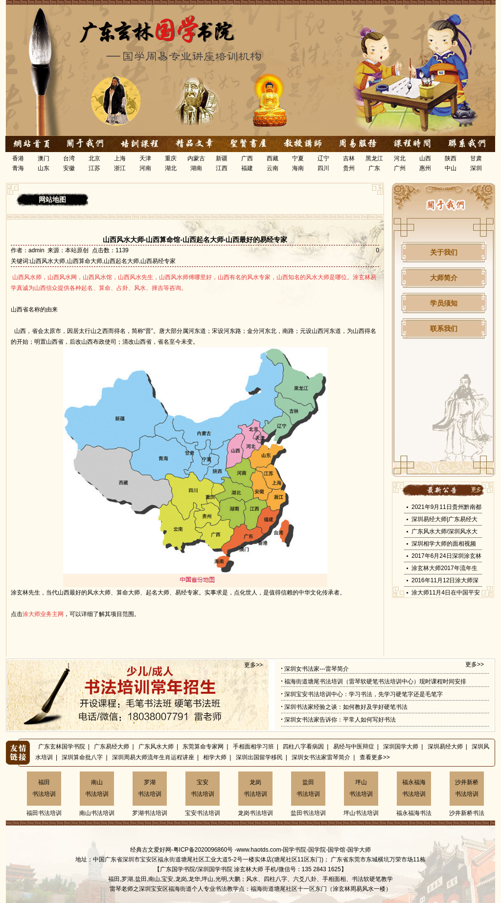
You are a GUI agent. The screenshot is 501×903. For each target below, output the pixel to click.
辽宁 (323, 158)
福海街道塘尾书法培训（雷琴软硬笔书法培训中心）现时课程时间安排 (375, 681)
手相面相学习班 (253, 746)
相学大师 (215, 757)
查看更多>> (375, 757)
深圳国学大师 (400, 746)
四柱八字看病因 (303, 746)
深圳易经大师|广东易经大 (444, 519)
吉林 (349, 158)
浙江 (120, 168)
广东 (374, 168)
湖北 (171, 168)
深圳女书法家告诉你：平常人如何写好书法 (340, 719)
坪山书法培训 (361, 788)
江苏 (94, 168)
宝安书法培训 (202, 788)
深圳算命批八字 (82, 757)
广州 (400, 168)
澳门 (43, 158)
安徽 (69, 168)
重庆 (171, 158)
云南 (272, 168)
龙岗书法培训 (255, 788)
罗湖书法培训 (149, 788)
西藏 (272, 158)
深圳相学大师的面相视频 (443, 543)
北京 (94, 158)
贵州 (349, 168)
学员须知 (443, 303)
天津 (145, 158)
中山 (450, 168)
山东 (43, 168)
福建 (247, 168)
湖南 (196, 168)
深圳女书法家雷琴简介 (321, 757)
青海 (18, 168)
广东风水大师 (156, 746)
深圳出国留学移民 (259, 757)
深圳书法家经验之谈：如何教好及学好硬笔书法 (346, 707)
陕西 (450, 158)
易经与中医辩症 (353, 746)
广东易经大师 (111, 746)
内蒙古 (196, 158)
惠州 (425, 168)
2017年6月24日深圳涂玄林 (446, 555)
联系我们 (443, 328)
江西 (222, 168)
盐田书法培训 (308, 788)
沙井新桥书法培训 (466, 788)
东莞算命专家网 (203, 746)
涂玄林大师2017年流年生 (444, 568)
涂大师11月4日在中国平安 (445, 592)
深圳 (476, 168)
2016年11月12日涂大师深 (444, 580)
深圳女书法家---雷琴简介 (316, 668)
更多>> (253, 664)
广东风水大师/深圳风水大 (444, 531)
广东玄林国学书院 (61, 746)
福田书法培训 (44, 788)
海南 (298, 168)
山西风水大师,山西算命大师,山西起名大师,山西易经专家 (103, 261)
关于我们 (443, 252)
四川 (323, 168)
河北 (400, 158)
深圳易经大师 (445, 746)
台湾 (69, 158)
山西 (425, 158)
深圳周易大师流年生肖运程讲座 (153, 757)
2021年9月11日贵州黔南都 (446, 507)
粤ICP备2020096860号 (203, 849)
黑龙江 (374, 158)
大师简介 (443, 278)
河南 (145, 168)
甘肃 (476, 158)
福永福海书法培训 (414, 788)
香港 (18, 158)
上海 (120, 158)
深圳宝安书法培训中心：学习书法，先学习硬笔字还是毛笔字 (363, 694)
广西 (247, 158)
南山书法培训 (97, 788)
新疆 (222, 158)
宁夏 (298, 158)
